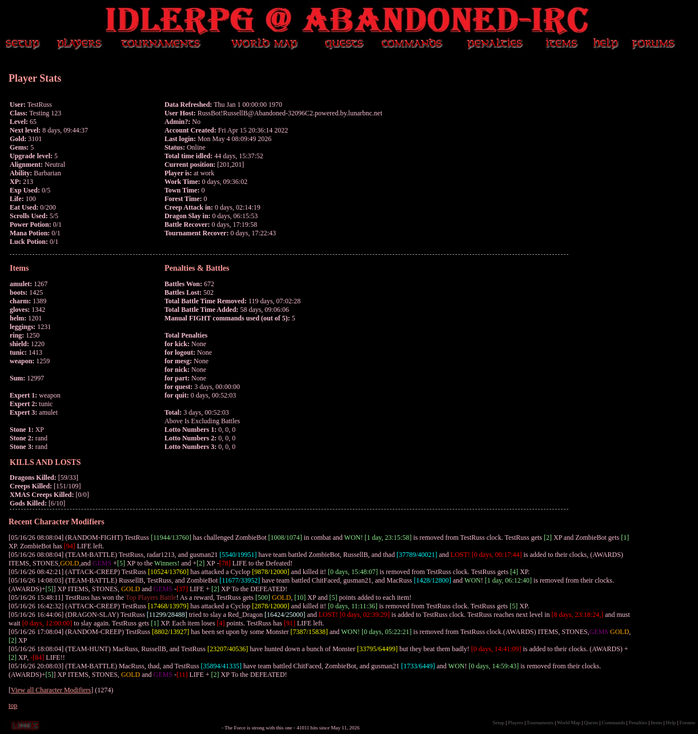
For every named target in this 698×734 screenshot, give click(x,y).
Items (656, 722)
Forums (687, 722)
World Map (568, 722)
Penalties (638, 722)
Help (671, 722)
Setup (499, 722)
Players (515, 722)
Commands (613, 722)
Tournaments (540, 722)
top (13, 705)
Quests (591, 722)
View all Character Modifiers (51, 690)
